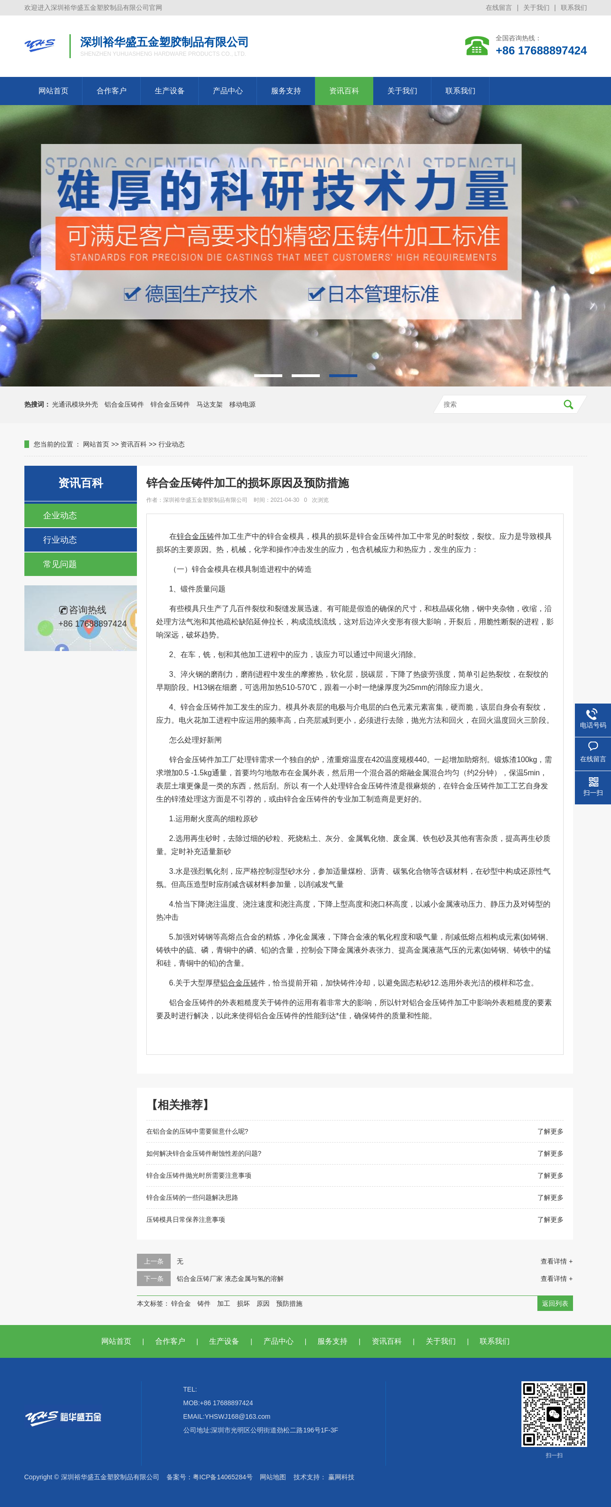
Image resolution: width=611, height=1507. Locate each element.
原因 (263, 1303)
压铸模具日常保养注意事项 (185, 1219)
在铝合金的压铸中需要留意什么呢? (197, 1131)
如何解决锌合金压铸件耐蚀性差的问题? (204, 1153)
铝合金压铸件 (124, 404)
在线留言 (499, 7)
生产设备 (170, 91)
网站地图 (273, 1477)
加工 (223, 1303)
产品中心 (228, 91)
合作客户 (112, 91)
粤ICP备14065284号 (223, 1477)
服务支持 (286, 91)
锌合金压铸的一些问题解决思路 (192, 1197)
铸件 (204, 1303)
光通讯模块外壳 (75, 404)
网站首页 (53, 91)
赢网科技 (341, 1477)
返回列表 (555, 1303)
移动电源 (242, 404)
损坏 (243, 1303)
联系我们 (574, 7)
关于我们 (536, 7)
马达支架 (209, 404)
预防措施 (289, 1303)
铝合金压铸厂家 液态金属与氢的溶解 (230, 1278)
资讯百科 (344, 91)
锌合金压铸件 (170, 404)
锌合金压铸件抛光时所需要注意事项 (198, 1175)
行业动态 (171, 444)
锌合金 (181, 1303)
